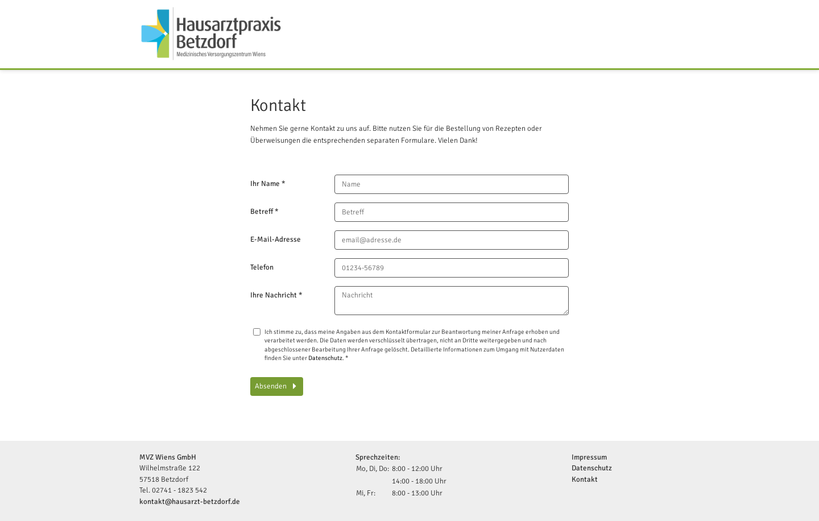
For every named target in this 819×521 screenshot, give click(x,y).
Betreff (264, 211)
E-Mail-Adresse (275, 239)
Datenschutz (325, 358)
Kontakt (585, 479)
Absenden (271, 386)
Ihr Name (268, 183)
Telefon (262, 267)
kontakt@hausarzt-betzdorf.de (189, 501)
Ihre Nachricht (276, 295)
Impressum (589, 457)
